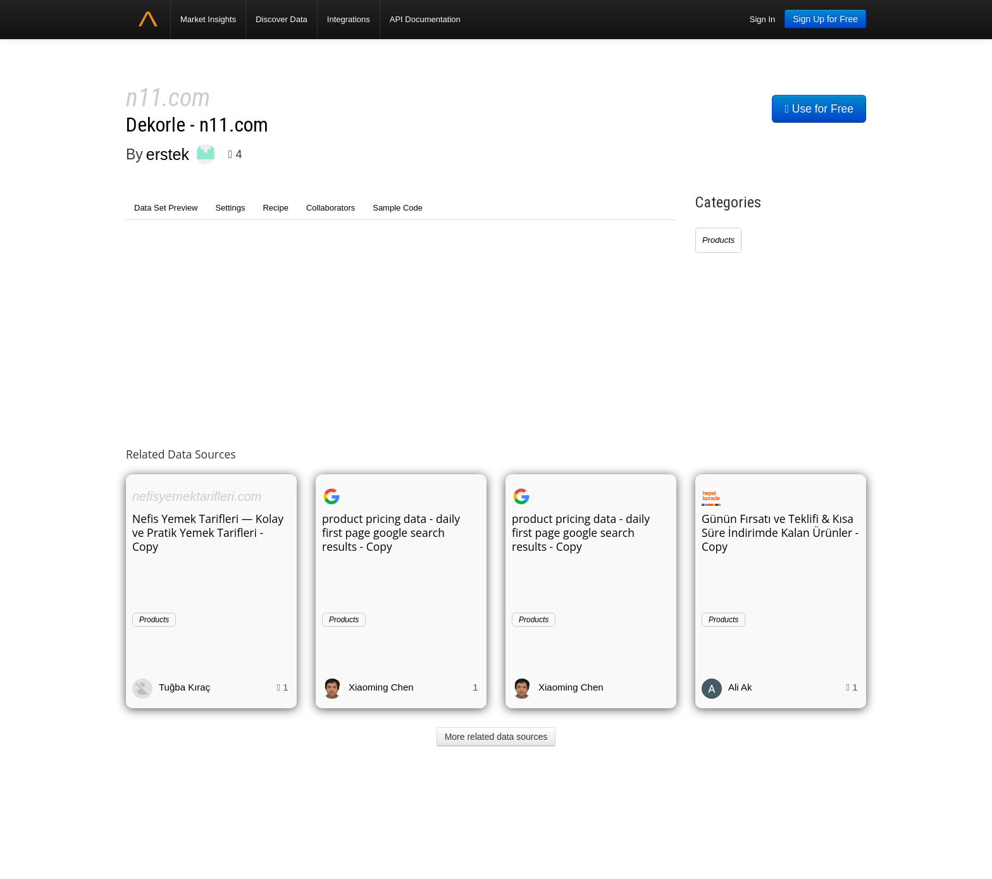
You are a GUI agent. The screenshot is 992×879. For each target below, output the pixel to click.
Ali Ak (740, 687)
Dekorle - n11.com (197, 125)
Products (718, 240)
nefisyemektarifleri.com (197, 496)
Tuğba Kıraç (184, 687)
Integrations (348, 19)
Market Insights (208, 19)
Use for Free (818, 108)
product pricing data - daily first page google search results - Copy (391, 532)
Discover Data (281, 19)
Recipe (275, 207)
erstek (167, 154)
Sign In (762, 19)
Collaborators (330, 207)
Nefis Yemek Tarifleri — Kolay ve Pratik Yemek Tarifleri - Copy (207, 532)
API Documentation (425, 19)
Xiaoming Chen (381, 687)
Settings (230, 207)
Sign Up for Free (825, 19)
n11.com (168, 98)
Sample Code (398, 207)
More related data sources (496, 737)
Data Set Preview (165, 207)
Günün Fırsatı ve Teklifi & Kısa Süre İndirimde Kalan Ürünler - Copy (780, 532)
